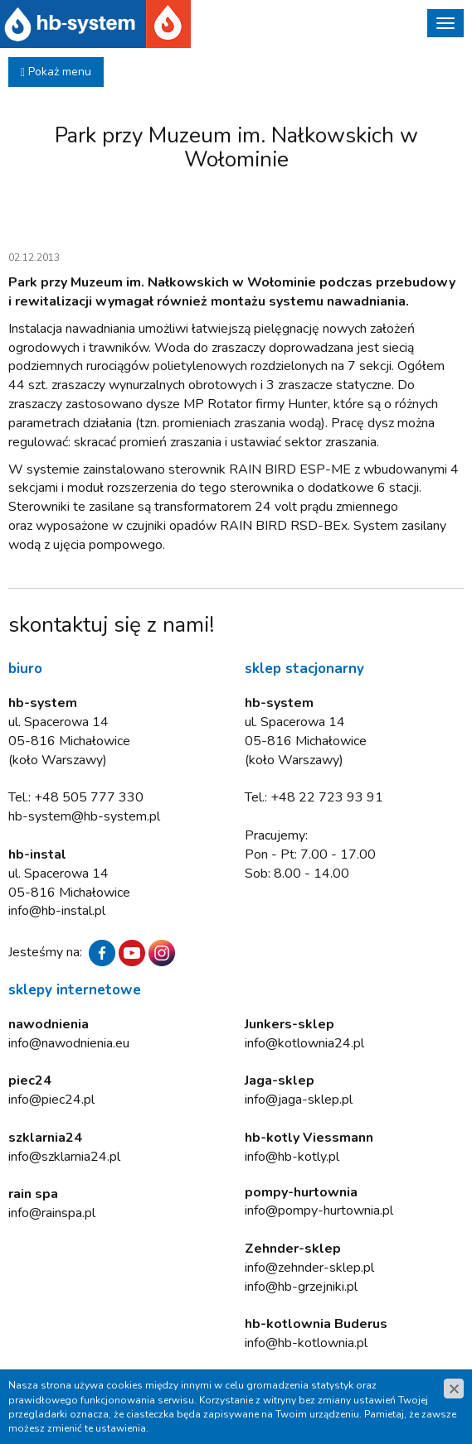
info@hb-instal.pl (56, 911)
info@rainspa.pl (51, 1213)
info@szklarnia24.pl (64, 1157)
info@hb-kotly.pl (292, 1157)
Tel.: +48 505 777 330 (76, 797)
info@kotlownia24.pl (304, 1043)
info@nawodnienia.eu (68, 1043)
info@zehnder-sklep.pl (309, 1268)
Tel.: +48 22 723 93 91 (314, 797)
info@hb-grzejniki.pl (301, 1287)
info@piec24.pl (51, 1099)
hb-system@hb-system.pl (84, 816)
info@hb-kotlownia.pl (306, 1343)
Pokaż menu (56, 71)
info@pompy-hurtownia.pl (319, 1210)
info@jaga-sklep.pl (299, 1099)
